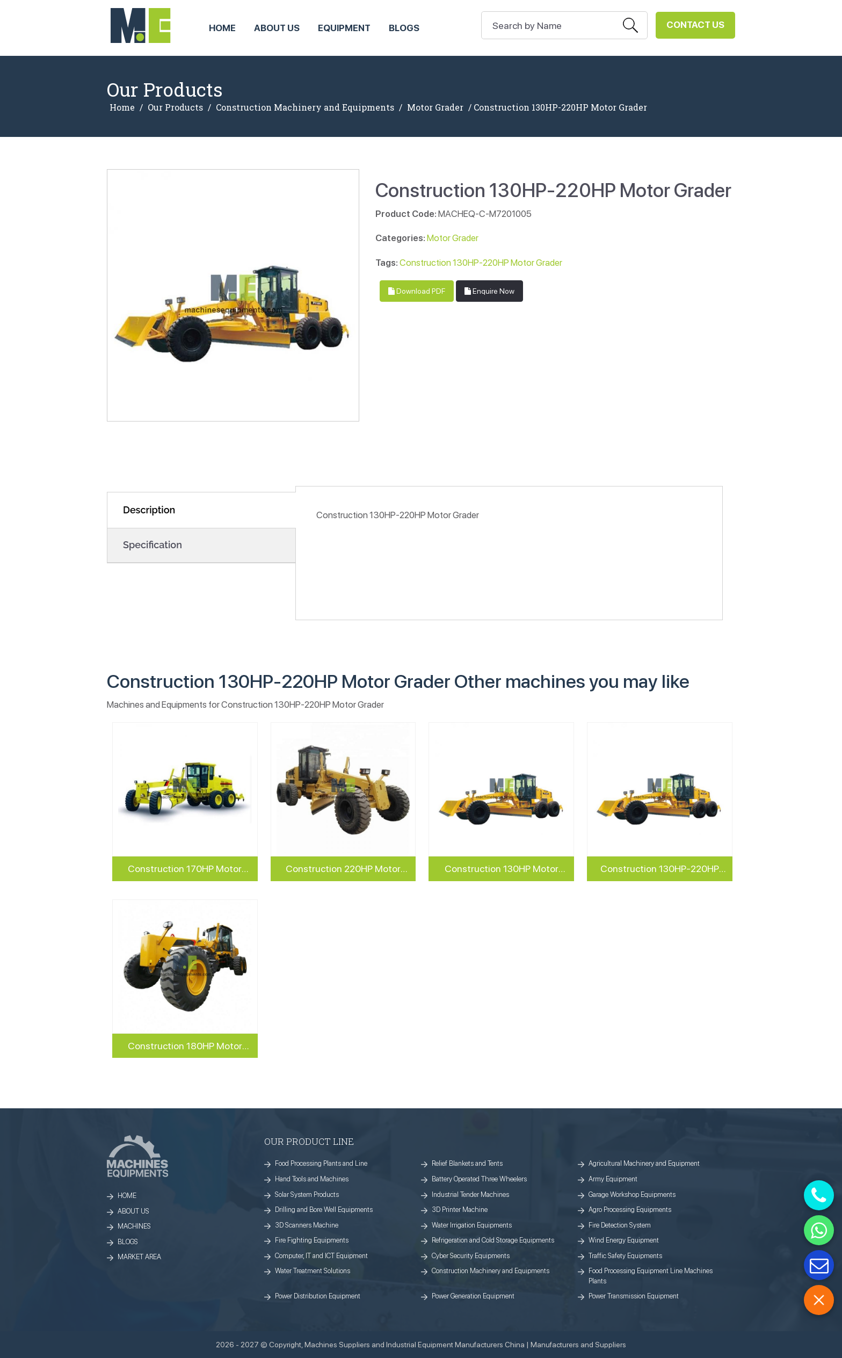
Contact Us (695, 24)
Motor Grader (435, 107)
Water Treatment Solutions (312, 1271)
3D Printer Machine (460, 1210)
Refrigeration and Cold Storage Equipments (493, 1240)
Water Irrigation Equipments (472, 1225)
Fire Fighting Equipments (312, 1240)
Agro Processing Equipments (630, 1210)
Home (122, 107)
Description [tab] (149, 509)
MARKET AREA (139, 1257)
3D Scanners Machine (306, 1225)
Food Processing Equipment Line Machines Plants (651, 1276)
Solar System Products (307, 1194)
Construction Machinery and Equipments (305, 107)
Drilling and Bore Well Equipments (324, 1210)
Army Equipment (613, 1179)
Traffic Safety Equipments (625, 1256)
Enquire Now (489, 291)
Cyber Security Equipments (471, 1256)
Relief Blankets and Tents (467, 1163)
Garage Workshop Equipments (632, 1194)
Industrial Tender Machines (470, 1194)
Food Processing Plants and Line (321, 1163)
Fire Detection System (620, 1225)
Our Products (175, 107)
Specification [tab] (152, 544)
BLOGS (128, 1242)
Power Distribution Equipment (317, 1296)
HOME (222, 28)
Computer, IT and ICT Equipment (321, 1256)
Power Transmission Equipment (634, 1296)
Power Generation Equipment (473, 1296)
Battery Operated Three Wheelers (479, 1179)
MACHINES (134, 1226)
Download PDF (416, 291)
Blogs (404, 28)
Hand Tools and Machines (312, 1179)
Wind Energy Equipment (624, 1240)
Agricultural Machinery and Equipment (644, 1163)
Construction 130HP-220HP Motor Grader (481, 262)
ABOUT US (277, 28)
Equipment (344, 28)
